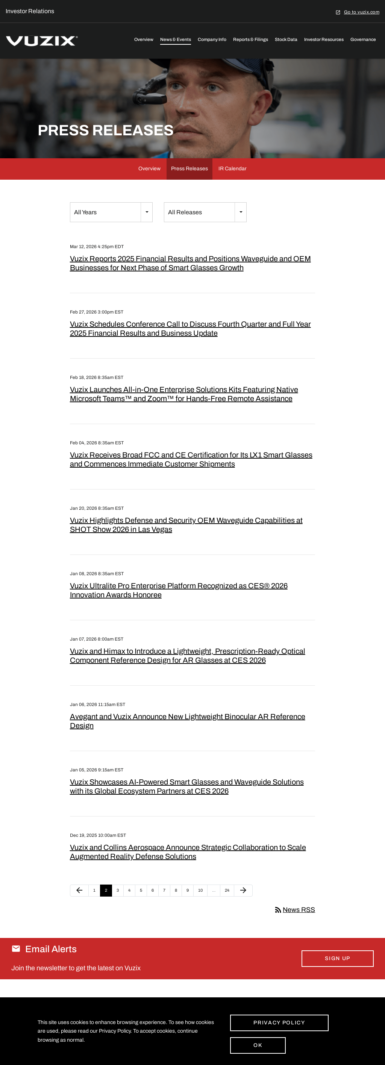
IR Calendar (232, 181)
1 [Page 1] (96, 904)
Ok (257, 1045)
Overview (143, 39)
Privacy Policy (279, 1023)
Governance (363, 39)
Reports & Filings (250, 39)
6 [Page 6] (155, 904)
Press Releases (189, 181)
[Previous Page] (79, 903)
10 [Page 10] (202, 904)
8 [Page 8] (178, 904)
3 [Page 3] (120, 904)
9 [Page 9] (190, 904)
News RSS (294, 922)
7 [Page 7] (166, 904)
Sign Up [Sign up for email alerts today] (337, 971)
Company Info (212, 39)
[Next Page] (243, 903)
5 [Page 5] (143, 904)
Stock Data (286, 39)
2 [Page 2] (108, 904)
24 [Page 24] (229, 904)
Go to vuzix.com (361, 11)
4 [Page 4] (131, 904)
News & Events (175, 39)
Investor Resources (324, 39)
